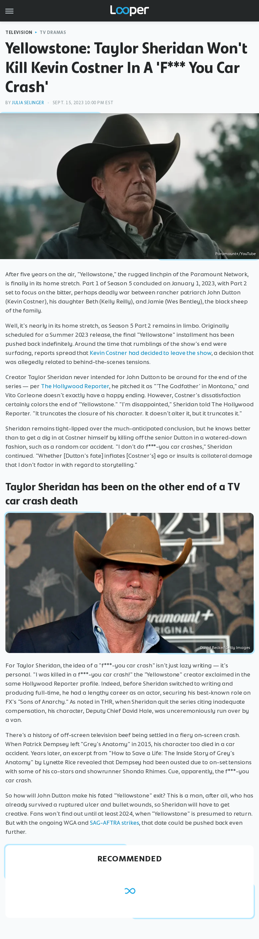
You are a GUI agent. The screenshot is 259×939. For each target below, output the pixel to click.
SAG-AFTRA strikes (114, 823)
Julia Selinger (28, 103)
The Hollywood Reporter (75, 386)
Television (19, 32)
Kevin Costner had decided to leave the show (150, 353)
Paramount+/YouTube (235, 254)
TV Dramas (53, 32)
